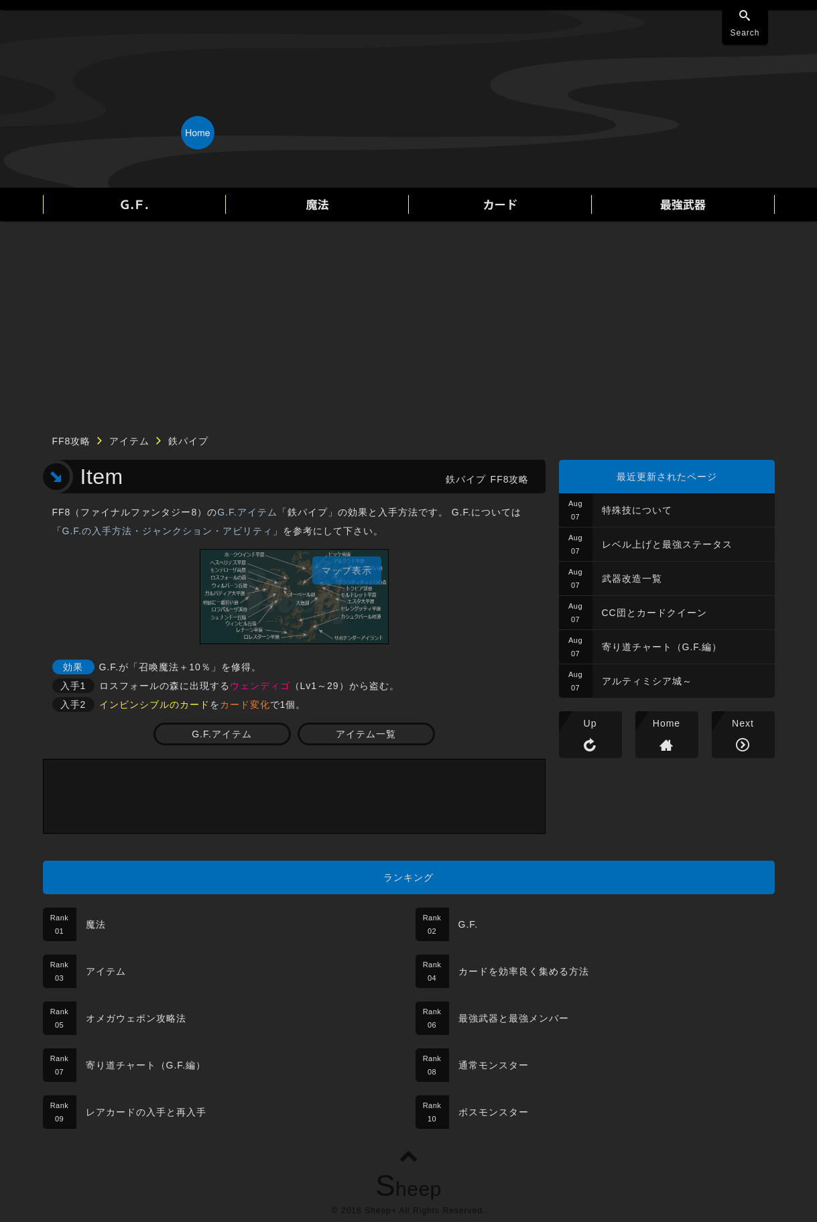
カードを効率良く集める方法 (523, 971)
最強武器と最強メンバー (513, 1018)
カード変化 (245, 704)
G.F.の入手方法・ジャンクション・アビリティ (167, 531)
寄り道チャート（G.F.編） (662, 646)
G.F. (468, 924)
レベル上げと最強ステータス (667, 544)
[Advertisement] (409, 322)
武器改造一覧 (632, 578)
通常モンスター (493, 1065)
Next (743, 723)
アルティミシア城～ (647, 681)
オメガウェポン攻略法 (136, 1018)
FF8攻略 (71, 441)
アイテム (129, 441)
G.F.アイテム (247, 512)
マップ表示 (347, 570)
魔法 (96, 924)
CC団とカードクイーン (654, 612)
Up (590, 723)
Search (744, 33)
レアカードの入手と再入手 (146, 1112)
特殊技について (637, 510)
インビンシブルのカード (154, 704)
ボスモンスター (493, 1112)
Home (666, 723)
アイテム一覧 (366, 734)
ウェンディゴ (260, 685)
